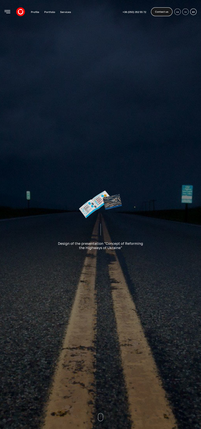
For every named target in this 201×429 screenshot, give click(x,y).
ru (185, 11)
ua (177, 11)
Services (65, 12)
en (193, 11)
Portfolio (49, 12)
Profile (35, 12)
